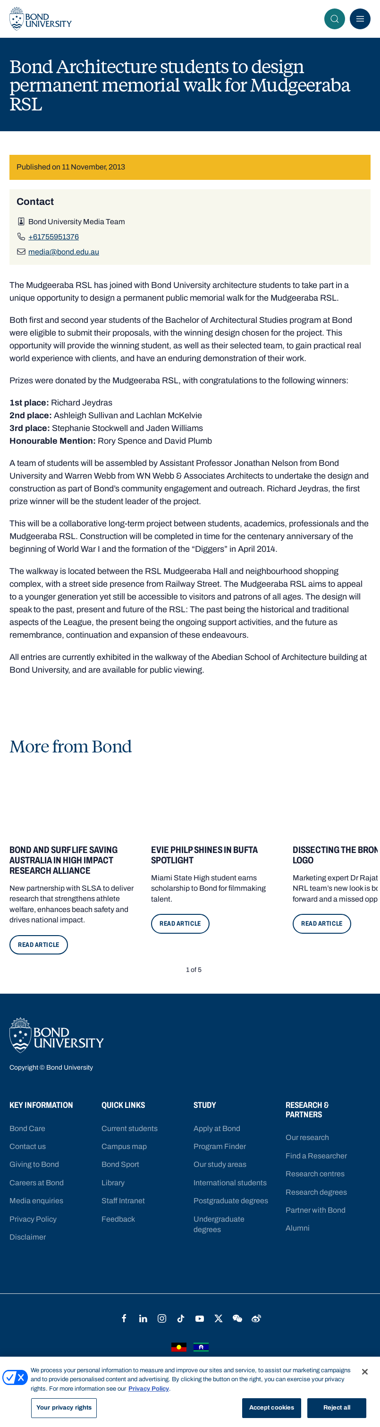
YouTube (199, 1318)
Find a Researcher (316, 1156)
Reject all (336, 1408)
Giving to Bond (34, 1164)
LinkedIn (143, 1318)
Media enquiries (36, 1201)
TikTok (181, 1318)
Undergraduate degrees (219, 1224)
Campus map (124, 1146)
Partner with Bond (316, 1210)
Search (337, 19)
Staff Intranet (123, 1201)
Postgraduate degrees (231, 1201)
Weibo (256, 1318)
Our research (307, 1137)
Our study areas (220, 1164)
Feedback (118, 1219)
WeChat (237, 1318)
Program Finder (220, 1146)
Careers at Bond (36, 1183)
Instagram (162, 1318)
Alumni (298, 1228)
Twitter (218, 1318)
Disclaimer (27, 1237)
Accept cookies (272, 1408)
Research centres (315, 1174)
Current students (129, 1128)
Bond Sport (120, 1164)
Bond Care (27, 1128)
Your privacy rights (64, 1408)
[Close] (365, 1371)
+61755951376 (53, 237)
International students (230, 1183)
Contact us (27, 1146)
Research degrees (316, 1192)
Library (113, 1183)
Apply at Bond (217, 1128)
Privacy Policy (33, 1219)
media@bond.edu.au (63, 252)
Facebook (124, 1318)
